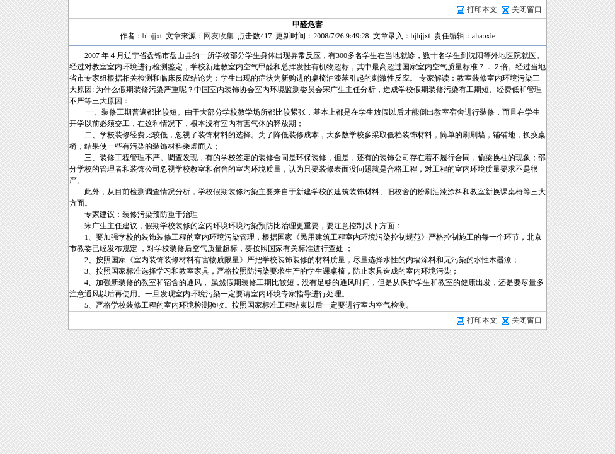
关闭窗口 (527, 9)
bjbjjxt (152, 36)
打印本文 (476, 9)
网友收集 (219, 36)
